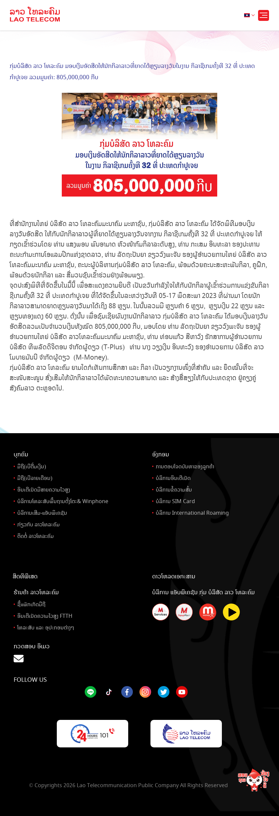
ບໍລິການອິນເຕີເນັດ (173, 478)
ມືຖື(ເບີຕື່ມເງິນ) (31, 466)
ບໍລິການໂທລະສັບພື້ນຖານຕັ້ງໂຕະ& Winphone (62, 501)
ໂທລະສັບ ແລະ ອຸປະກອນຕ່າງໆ (45, 627)
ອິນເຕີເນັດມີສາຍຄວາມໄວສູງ (43, 490)
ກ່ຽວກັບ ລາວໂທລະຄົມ (38, 524)
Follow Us (30, 679)
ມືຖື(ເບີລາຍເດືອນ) (34, 478)
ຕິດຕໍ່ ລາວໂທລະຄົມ (35, 536)
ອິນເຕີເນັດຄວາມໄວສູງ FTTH (44, 616)
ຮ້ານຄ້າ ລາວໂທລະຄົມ (36, 592)
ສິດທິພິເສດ (25, 576)
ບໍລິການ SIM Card (175, 501)
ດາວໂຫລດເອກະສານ (173, 576)
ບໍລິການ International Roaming (192, 513)
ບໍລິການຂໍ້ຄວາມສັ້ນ (174, 490)
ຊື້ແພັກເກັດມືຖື (31, 604)
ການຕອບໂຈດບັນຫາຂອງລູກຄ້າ (185, 466)
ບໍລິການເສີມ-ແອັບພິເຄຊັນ (42, 513)
